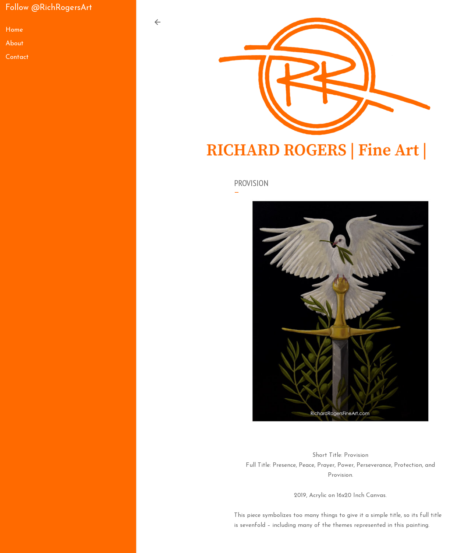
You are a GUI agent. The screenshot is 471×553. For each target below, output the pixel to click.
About (15, 43)
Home (14, 30)
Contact (17, 57)
